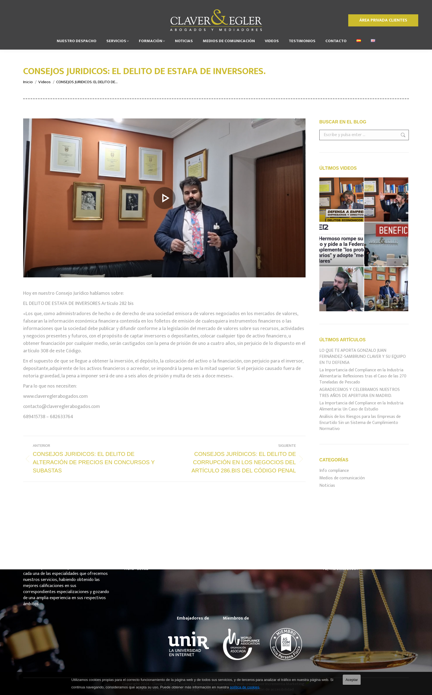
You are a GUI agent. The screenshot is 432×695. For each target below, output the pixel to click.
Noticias (327, 486)
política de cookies (244, 687)
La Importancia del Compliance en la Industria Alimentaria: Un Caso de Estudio (361, 406)
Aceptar (351, 680)
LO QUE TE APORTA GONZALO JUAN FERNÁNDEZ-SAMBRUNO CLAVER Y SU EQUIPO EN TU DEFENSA (362, 357)
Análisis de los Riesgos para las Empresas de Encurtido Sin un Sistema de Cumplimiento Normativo (360, 423)
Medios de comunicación (342, 478)
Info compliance (334, 471)
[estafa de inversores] (164, 197)
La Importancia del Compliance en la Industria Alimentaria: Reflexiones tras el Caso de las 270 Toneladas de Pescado (362, 376)
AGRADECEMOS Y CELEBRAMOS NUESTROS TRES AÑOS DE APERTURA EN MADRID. (359, 393)
